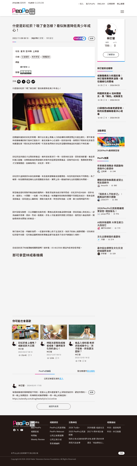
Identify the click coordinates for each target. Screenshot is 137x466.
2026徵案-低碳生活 (95, 428)
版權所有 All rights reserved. (26, 72)
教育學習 (35, 57)
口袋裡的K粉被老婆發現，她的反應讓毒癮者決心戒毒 (110, 111)
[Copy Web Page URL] (33, 81)
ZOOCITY (105, 200)
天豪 (103, 239)
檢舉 (91, 39)
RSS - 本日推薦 (114, 432)
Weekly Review (38, 439)
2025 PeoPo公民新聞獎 (77, 433)
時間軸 (34, 436)
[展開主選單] (122, 11)
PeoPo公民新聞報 (58, 428)
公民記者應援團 (57, 436)
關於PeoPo (36, 428)
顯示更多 (25, 67)
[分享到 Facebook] (19, 81)
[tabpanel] (53, 389)
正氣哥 (104, 171)
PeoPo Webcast (57, 432)
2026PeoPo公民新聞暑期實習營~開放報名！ (110, 209)
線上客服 (120, 4)
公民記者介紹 (56, 439)
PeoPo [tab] (45, 371)
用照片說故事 (74, 443)
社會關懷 (25, 57)
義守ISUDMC (106, 228)
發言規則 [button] (91, 371)
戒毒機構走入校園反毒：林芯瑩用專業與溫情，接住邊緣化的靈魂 (110, 78)
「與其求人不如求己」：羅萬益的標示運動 (110, 195)
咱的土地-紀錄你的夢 (78, 439)
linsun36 (104, 185)
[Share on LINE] (28, 81)
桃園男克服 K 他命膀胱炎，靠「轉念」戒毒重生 (110, 95)
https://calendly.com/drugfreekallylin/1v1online (34, 398)
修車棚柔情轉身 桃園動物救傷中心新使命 (110, 167)
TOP (121, 453)
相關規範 (35, 432)
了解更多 (111, 55)
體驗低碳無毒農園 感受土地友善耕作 (110, 181)
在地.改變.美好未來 (95, 439)
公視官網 (111, 4)
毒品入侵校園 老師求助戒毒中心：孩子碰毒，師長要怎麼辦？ (84, 347)
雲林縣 (29, 51)
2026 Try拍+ (74, 428)
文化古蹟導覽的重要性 (108, 236)
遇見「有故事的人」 (96, 443)
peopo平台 (105, 214)
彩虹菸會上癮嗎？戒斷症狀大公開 (27, 344)
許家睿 (104, 254)
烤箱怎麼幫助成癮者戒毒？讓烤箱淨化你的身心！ (56, 345)
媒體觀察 (46, 57)
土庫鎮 (36, 51)
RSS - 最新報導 (114, 428)
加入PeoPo (90, 4)
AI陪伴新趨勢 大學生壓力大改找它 (110, 224)
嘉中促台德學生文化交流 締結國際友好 (110, 249)
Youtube (21, 430)
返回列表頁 (54, 406)
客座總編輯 (55, 443)
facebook (14, 430)
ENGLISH (101, 4)
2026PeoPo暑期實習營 (108, 150)
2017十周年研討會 (95, 432)
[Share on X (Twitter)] (23, 81)
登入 (82, 4)
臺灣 (22, 51)
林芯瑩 (21, 349)
